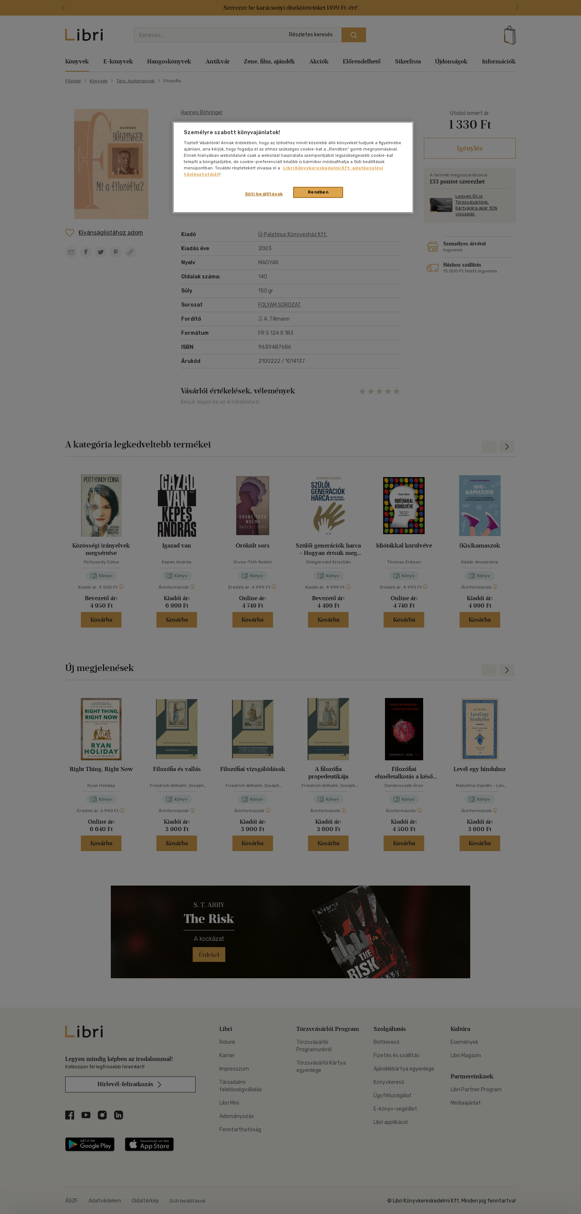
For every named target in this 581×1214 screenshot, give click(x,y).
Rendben (318, 192)
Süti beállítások (264, 193)
